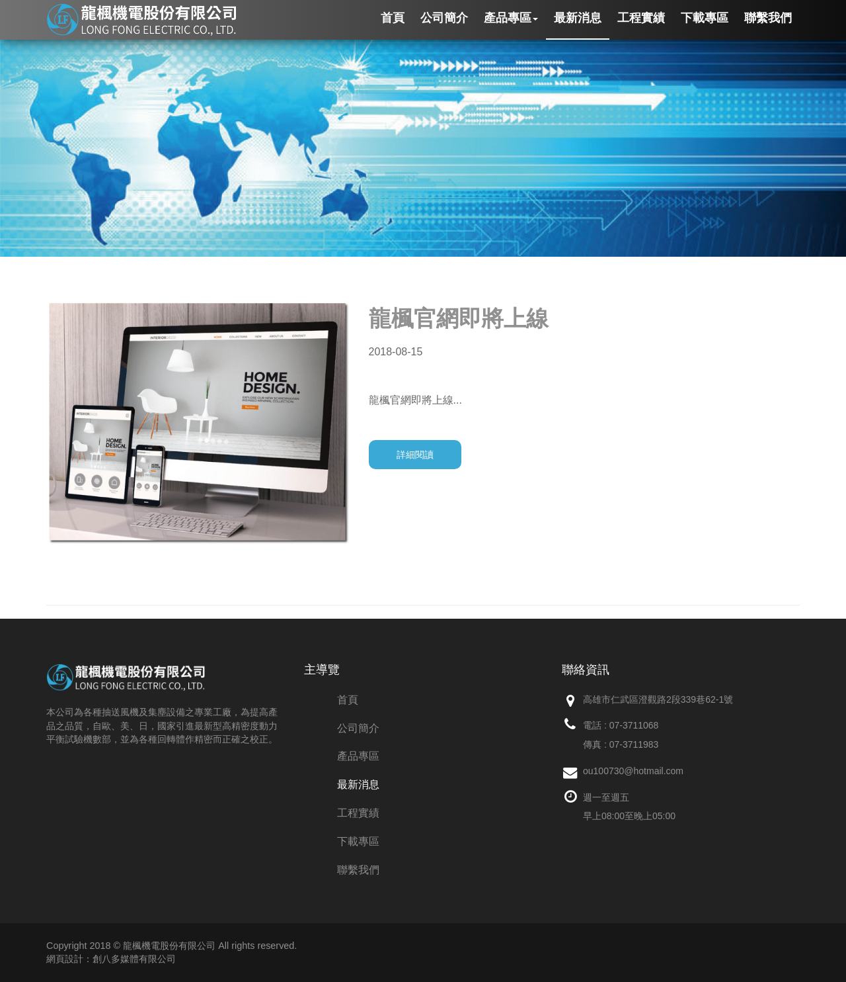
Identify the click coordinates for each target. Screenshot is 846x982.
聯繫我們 (358, 869)
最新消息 (358, 784)
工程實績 (358, 813)
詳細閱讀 (415, 454)
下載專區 (358, 841)
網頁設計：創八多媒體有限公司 (111, 959)
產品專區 (358, 756)
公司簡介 (358, 728)
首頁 (347, 699)
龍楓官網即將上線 (459, 318)
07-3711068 (634, 725)
